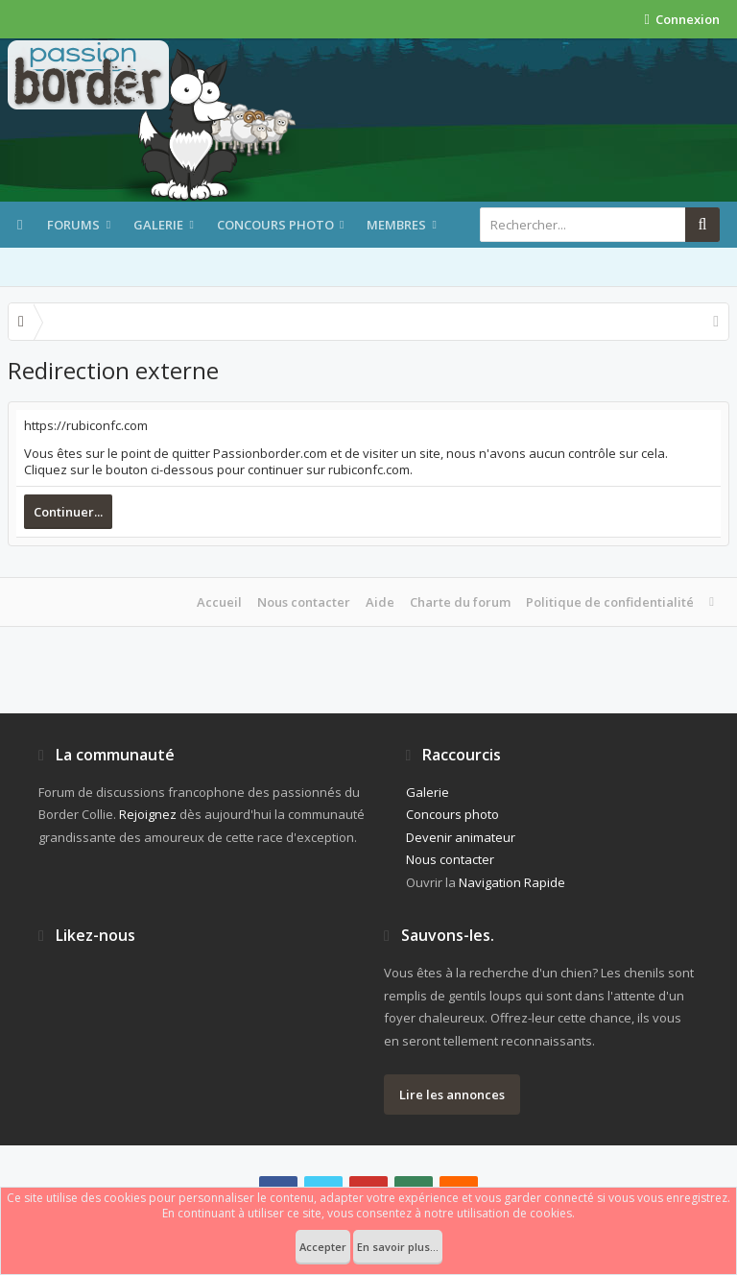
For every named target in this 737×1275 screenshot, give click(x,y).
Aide (380, 602)
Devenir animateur (460, 837)
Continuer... (68, 511)
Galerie (158, 224)
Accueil (219, 602)
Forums (73, 224)
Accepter (322, 1246)
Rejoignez (148, 814)
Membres (396, 224)
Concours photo (275, 224)
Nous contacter (303, 602)
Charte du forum (460, 602)
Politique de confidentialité (610, 602)
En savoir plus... (398, 1246)
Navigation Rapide (512, 882)
